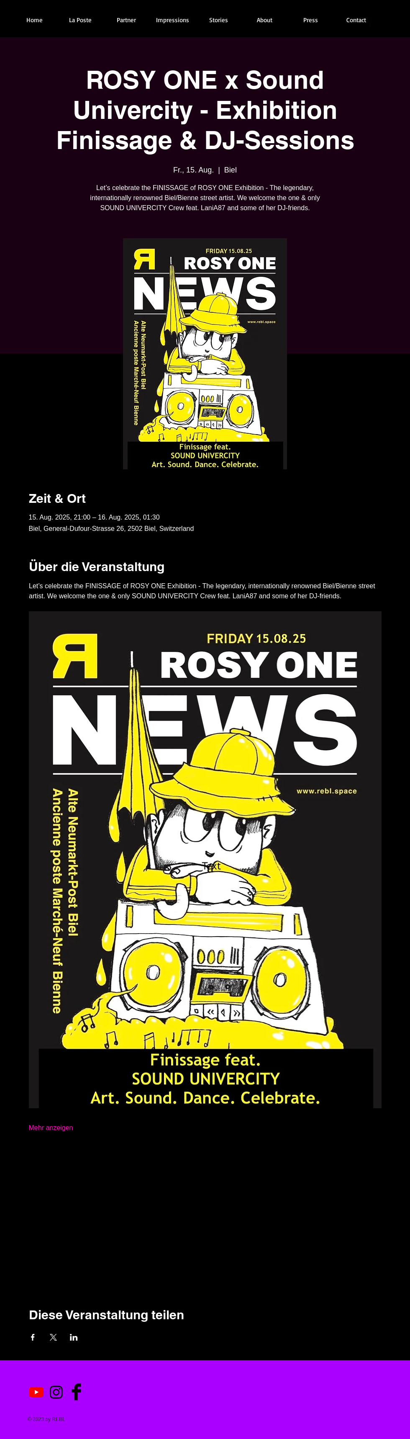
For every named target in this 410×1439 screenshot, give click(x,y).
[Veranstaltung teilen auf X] (53, 1337)
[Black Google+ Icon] (398, 22)
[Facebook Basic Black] (370, 22)
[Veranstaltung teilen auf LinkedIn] (74, 1337)
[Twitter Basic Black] (384, 22)
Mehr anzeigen (51, 1127)
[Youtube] (36, 1391)
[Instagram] (56, 1391)
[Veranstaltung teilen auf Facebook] (33, 1337)
